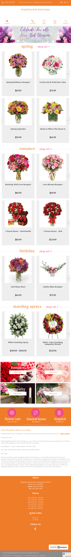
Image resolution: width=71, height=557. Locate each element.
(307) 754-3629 (10, 2)
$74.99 (53, 90)
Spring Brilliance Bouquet (18, 82)
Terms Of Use (7, 555)
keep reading (65, 434)
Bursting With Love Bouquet (18, 184)
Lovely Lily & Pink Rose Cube (53, 82)
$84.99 (18, 192)
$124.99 (52, 239)
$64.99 (53, 137)
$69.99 (18, 90)
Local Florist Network (31, 555)
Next (68, 73)
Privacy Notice (17, 555)
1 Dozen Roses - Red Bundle (18, 231)
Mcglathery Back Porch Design (35, 9)
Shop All (43, 46)
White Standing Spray (18, 342)
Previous (3, 73)
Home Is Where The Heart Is (52, 129)
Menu (7, 23)
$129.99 (52, 350)
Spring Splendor (18, 129)
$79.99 (53, 295)
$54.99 (18, 137)
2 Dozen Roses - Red (52, 231)
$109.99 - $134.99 (18, 350)
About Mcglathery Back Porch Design (16, 430)
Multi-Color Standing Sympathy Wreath (53, 343)
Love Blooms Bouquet (53, 184)
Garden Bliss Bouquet (53, 287)
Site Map (42, 555)
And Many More (18, 287)
